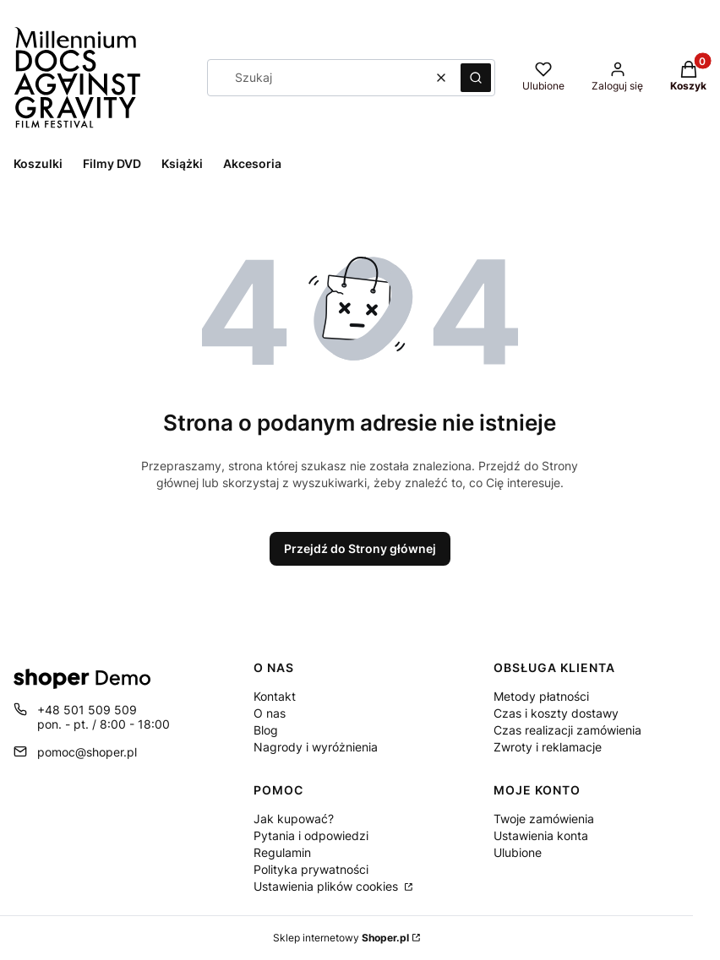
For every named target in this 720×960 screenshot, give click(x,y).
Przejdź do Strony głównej (360, 548)
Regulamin (282, 852)
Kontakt (275, 696)
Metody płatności (541, 696)
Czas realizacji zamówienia (567, 730)
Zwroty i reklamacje (548, 747)
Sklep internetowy (341, 937)
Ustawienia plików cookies (327, 886)
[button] (476, 77)
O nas (270, 713)
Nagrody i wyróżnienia (316, 747)
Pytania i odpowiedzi (311, 835)
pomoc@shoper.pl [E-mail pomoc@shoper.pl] (87, 752)
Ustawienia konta (541, 835)
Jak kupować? (294, 818)
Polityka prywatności (311, 869)
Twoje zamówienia (544, 818)
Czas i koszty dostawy (556, 713)
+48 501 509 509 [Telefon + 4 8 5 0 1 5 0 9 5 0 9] (87, 709)
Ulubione (518, 852)
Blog (266, 730)
